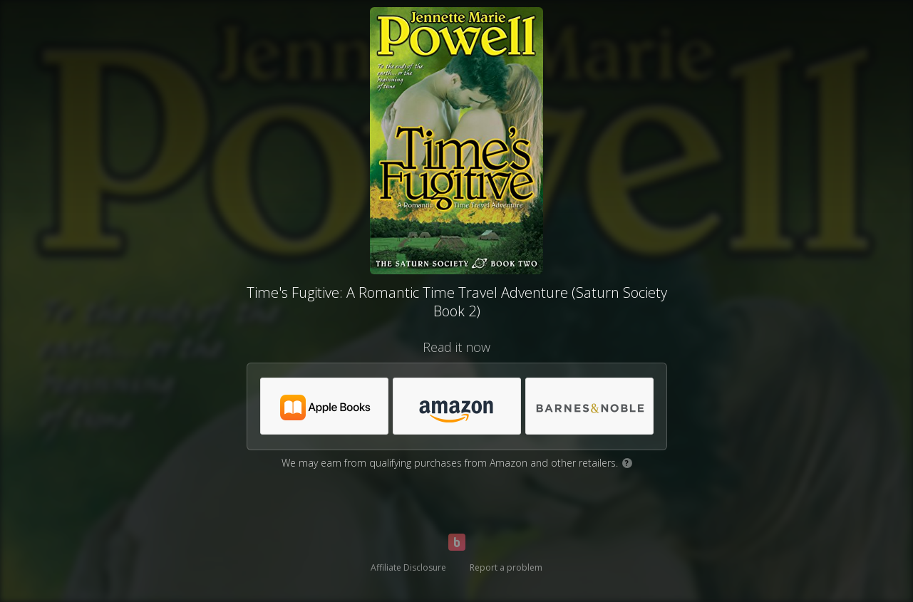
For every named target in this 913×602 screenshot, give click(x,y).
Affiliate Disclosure (408, 567)
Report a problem (506, 567)
